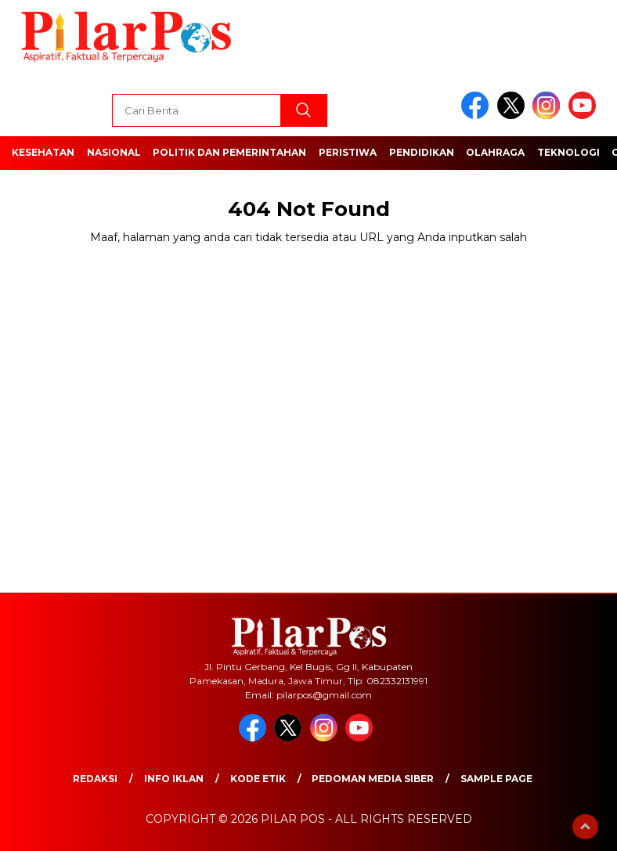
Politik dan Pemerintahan (229, 152)
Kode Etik (258, 778)
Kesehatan (43, 152)
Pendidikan (421, 152)
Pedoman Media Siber (373, 778)
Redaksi (95, 778)
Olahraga (495, 152)
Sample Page (496, 778)
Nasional (114, 152)
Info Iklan (174, 778)
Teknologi (568, 152)
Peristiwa (348, 152)
